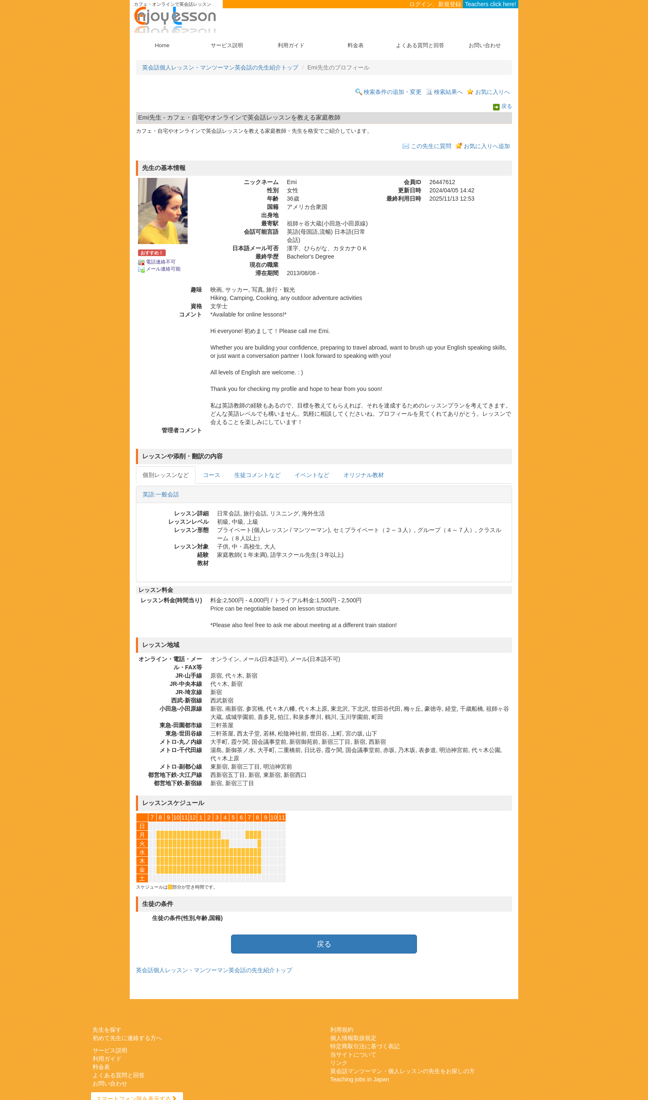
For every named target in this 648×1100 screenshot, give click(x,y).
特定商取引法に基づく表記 (365, 1046)
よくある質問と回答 (420, 45)
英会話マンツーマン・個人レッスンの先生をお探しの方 (402, 1071)
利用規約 (341, 1029)
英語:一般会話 (161, 494)
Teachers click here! (490, 4)
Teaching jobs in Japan (359, 1079)
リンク (339, 1062)
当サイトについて (353, 1054)
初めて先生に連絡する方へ (127, 1038)
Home (162, 45)
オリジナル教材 (363, 475)
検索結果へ (448, 92)
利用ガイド (291, 45)
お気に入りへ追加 (487, 146)
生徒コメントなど (257, 475)
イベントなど (312, 475)
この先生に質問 (431, 146)
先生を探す (107, 1029)
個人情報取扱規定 (353, 1038)
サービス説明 (227, 45)
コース (211, 475)
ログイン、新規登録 (435, 4)
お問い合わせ (485, 45)
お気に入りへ (492, 92)
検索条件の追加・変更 (393, 92)
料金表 (356, 45)
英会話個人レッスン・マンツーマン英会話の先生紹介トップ (220, 67)
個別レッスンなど (166, 475)
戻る (506, 107)
